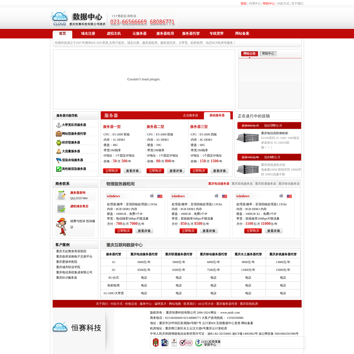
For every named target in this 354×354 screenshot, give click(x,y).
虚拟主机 (114, 33)
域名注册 (88, 33)
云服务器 (139, 33)
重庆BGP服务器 (66, 277)
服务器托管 (191, 33)
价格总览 (131, 304)
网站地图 (175, 304)
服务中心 (146, 304)
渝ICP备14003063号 (245, 333)
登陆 (243, 3)
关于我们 (297, 3)
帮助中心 (269, 3)
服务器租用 (165, 33)
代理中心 (255, 3)
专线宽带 (216, 33)
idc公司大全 (206, 304)
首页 (62, 33)
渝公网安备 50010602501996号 (279, 333)
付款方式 (283, 3)
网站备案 (242, 33)
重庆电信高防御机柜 (274, 133)
